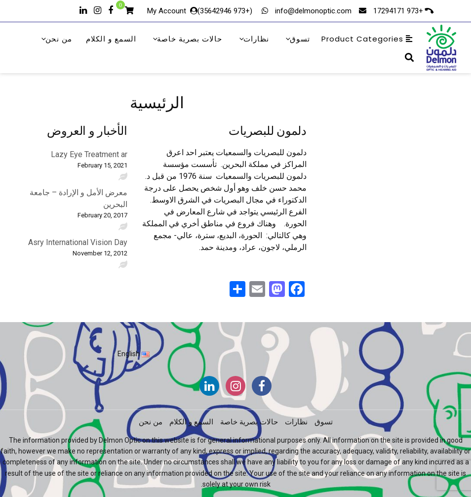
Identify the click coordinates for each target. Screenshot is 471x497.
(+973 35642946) (225, 10)
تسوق (297, 39)
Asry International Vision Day (77, 242)
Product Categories (367, 39)
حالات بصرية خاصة (187, 39)
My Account (166, 10)
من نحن (56, 39)
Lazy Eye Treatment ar (89, 154)
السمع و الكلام (111, 39)
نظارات (253, 39)
